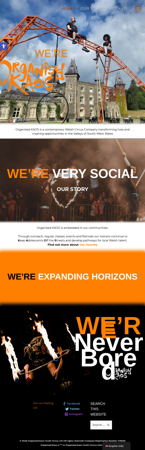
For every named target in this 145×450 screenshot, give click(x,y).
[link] (3, 46)
